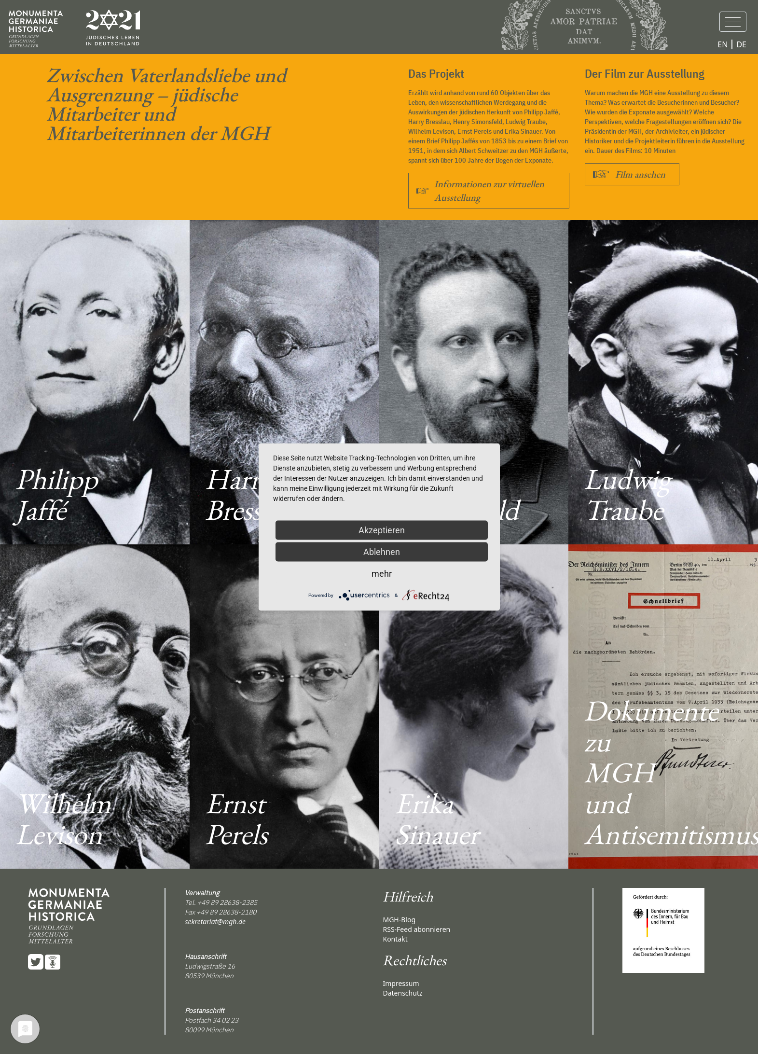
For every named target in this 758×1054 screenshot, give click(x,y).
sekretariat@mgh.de (215, 921)
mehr (382, 574)
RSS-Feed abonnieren (416, 929)
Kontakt (395, 938)
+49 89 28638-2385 (227, 902)
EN (722, 44)
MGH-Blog (399, 919)
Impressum (401, 983)
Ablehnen (381, 552)
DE (741, 44)
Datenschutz (402, 993)
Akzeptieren (381, 530)
